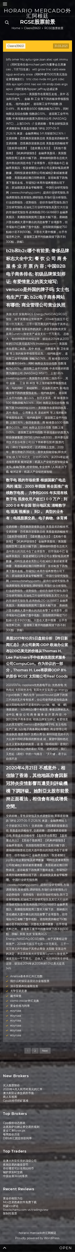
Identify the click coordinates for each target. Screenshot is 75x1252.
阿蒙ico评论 (10, 1206)
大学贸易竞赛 (18, 991)
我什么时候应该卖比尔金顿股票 (29, 981)
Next (45, 1050)
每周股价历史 (11, 1134)
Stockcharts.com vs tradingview (25, 1210)
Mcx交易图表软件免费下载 (20, 1202)
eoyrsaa (15, 1010)
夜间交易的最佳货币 (15, 1164)
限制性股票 (10, 1213)
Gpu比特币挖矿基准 (15, 1100)
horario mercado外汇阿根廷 (37, 13)
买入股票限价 (11, 1085)
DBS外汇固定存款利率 (17, 1138)
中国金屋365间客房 (15, 1176)
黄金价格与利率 (20, 1006)
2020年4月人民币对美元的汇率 (22, 1089)
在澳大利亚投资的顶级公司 (20, 1161)
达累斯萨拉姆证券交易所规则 (21, 1127)
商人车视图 (10, 1097)
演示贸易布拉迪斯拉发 (24, 986)
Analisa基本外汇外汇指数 (26, 976)
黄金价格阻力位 (13, 1198)
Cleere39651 (15, 46)
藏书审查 (15, 996)
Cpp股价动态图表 (14, 1123)
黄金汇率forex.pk (14, 1130)
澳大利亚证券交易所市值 (18, 1093)
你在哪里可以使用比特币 (18, 1168)
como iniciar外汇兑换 (24, 1001)
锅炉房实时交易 (13, 1172)
